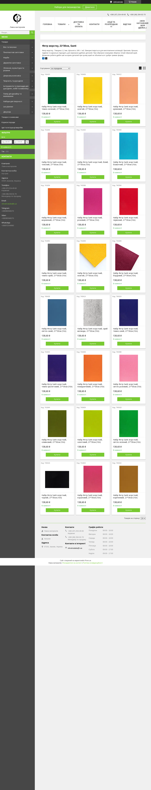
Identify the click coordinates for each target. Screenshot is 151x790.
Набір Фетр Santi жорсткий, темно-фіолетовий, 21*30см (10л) (57, 385)
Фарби (6, 57)
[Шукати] (32, 32)
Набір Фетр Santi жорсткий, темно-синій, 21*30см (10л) (125, 329)
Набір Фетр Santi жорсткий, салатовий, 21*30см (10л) (89, 441)
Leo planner (8, 106)
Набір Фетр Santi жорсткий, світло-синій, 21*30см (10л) (54, 329)
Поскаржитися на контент (72, 563)
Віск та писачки (9, 47)
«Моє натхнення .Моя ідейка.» (142, 24)
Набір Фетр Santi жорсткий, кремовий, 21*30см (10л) (125, 107)
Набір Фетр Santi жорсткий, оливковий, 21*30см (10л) (54, 441)
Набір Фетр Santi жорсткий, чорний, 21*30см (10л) (54, 496)
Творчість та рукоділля (13, 81)
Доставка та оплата (78, 24)
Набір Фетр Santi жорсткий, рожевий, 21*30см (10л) (89, 218)
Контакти (94, 24)
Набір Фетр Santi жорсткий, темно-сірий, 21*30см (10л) (54, 274)
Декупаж (7, 112)
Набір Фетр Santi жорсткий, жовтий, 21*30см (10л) (89, 107)
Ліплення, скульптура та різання (13, 69)
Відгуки (127, 24)
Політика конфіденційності (93, 563)
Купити (57, 121)
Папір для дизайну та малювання (12, 95)
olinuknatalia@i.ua (9, 203)
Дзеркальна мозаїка (12, 75)
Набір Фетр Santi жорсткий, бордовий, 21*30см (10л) (125, 274)
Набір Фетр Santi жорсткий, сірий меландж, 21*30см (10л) (92, 329)
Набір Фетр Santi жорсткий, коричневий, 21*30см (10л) (125, 496)
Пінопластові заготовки (13, 52)
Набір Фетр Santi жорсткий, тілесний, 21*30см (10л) (54, 163)
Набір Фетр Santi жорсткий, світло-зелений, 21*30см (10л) (127, 441)
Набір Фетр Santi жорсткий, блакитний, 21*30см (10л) (125, 163)
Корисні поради (8, 122)
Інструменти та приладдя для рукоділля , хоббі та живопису (16, 87)
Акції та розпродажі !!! (111, 24)
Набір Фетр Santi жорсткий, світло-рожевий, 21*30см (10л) (127, 385)
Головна (47, 24)
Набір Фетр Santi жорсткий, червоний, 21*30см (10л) (125, 218)
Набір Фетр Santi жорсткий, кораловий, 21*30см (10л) (89, 496)
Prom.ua (88, 560)
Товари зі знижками (10, 117)
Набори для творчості (12, 101)
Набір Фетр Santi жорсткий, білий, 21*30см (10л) (92, 163)
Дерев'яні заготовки (12, 63)
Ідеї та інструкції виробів (12, 127)
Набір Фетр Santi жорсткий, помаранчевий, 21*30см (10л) (90, 385)
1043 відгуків (118, 2)
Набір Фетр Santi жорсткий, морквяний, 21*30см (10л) (54, 218)
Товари (5, 42)
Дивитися (89, 7)
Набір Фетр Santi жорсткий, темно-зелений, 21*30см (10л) (55, 107)
